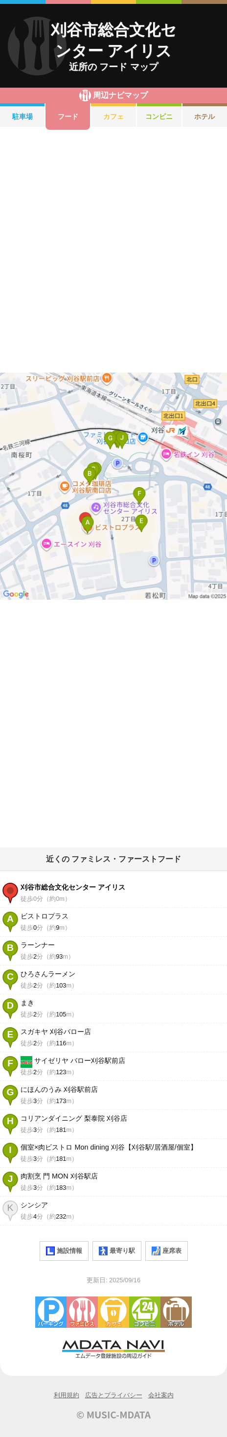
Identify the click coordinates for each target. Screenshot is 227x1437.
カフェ (113, 116)
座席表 (167, 1251)
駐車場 (22, 116)
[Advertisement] (113, 251)
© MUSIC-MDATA (113, 1414)
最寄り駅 (117, 1251)
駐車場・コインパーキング (51, 1312)
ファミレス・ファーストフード (82, 1312)
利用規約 (66, 1395)
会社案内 (161, 1395)
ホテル (176, 1312)
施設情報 (64, 1251)
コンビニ (159, 116)
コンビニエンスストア (144, 1312)
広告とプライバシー (113, 1395)
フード (68, 116)
